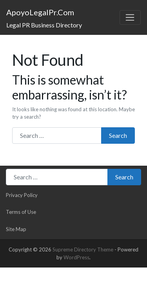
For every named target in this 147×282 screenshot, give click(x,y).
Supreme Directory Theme (83, 249)
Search (118, 135)
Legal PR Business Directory (44, 25)
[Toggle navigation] (130, 17)
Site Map (16, 229)
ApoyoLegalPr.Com (40, 12)
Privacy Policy (22, 195)
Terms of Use (21, 212)
